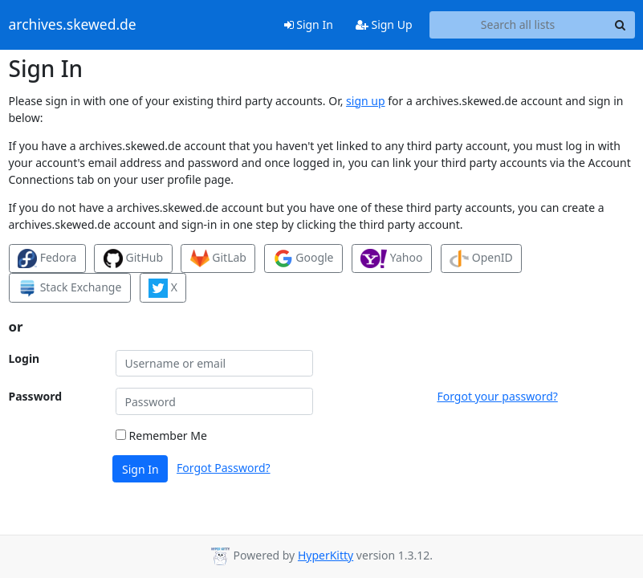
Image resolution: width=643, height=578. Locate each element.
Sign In (308, 24)
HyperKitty (325, 555)
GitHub (133, 258)
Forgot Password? (224, 467)
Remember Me (161, 435)
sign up (365, 100)
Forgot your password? (497, 396)
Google (304, 258)
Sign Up (384, 24)
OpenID (481, 258)
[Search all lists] (518, 25)
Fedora (47, 258)
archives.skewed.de (72, 25)
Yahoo (391, 258)
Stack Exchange (69, 288)
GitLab (218, 258)
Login (24, 358)
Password (36, 396)
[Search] (620, 25)
